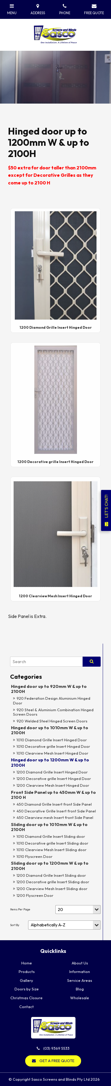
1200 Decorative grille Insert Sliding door (53, 881)
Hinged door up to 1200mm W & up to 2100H (50, 762)
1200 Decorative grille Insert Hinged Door (54, 778)
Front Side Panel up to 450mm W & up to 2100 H (53, 795)
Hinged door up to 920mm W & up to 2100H (49, 689)
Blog (80, 989)
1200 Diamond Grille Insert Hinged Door (52, 772)
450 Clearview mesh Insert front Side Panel (55, 817)
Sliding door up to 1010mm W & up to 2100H (49, 827)
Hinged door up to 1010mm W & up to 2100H (49, 730)
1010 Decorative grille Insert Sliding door (52, 843)
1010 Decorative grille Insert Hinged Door (53, 746)
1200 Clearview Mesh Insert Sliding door (52, 888)
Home (26, 963)
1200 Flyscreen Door (35, 895)
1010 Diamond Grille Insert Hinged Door (52, 739)
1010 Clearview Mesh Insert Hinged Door (52, 753)
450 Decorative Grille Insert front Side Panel (56, 811)
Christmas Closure (26, 997)
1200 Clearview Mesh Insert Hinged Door (53, 785)
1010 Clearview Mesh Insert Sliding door (51, 849)
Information (79, 971)
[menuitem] (26, 963)
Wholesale (79, 997)
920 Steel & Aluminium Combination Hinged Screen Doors (53, 712)
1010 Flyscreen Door (34, 856)
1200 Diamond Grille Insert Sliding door (51, 875)
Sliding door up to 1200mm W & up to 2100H (50, 866)
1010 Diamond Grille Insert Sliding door (51, 836)
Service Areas (79, 980)
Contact (26, 1006)
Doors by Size (27, 989)
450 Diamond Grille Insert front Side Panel (54, 804)
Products (27, 971)
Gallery (26, 980)
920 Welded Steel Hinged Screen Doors (52, 721)
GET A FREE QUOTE (56, 1060)
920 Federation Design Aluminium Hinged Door (51, 700)
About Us (80, 963)
